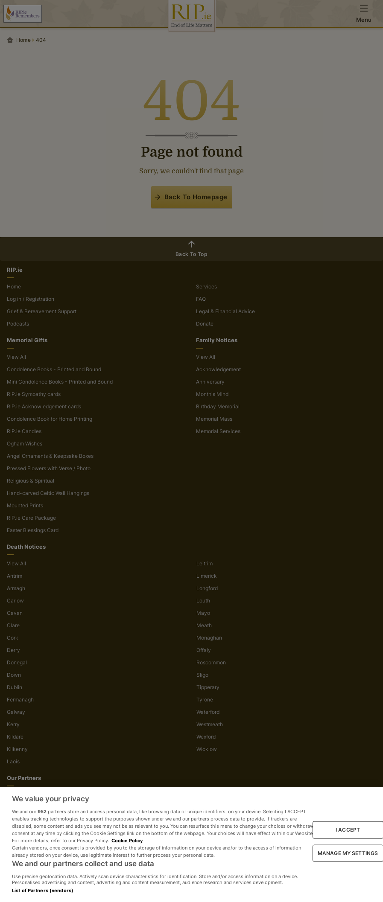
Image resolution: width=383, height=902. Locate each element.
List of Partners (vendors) (42, 890)
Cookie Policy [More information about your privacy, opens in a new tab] (127, 841)
